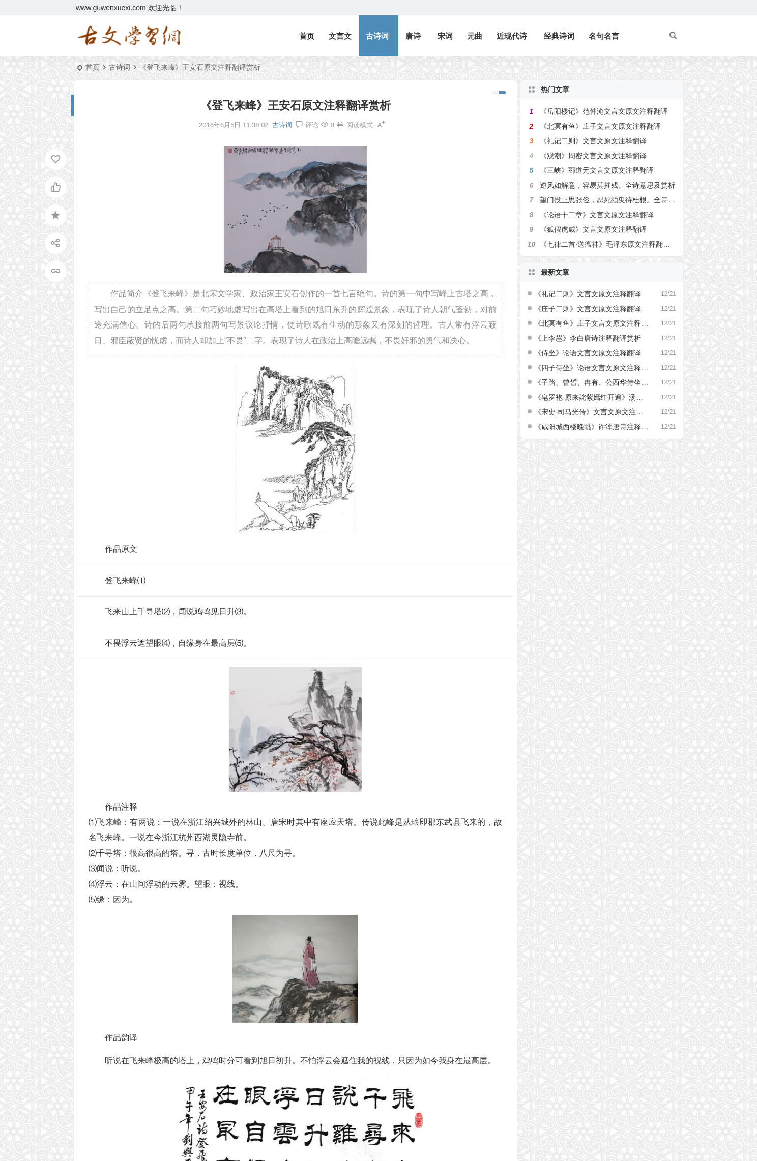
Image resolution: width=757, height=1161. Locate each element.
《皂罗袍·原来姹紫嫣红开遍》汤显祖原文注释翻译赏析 (591, 397)
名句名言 (604, 36)
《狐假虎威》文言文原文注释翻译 (593, 229)
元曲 (474, 36)
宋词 (445, 36)
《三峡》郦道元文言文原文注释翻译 (597, 170)
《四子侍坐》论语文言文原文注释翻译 (591, 368)
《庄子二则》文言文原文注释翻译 (587, 309)
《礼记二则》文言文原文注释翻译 (593, 141)
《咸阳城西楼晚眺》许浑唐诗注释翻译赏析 (591, 427)
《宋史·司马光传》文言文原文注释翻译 (591, 412)
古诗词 (377, 36)
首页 (306, 36)
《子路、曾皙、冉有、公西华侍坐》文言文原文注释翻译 (591, 382)
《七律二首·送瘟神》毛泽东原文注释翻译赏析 (612, 244)
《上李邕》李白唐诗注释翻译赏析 (587, 338)
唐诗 (413, 36)
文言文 (340, 36)
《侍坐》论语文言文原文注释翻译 (587, 353)
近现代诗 (512, 36)
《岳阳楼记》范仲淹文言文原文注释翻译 (604, 111)
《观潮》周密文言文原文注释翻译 (593, 156)
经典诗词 (559, 36)
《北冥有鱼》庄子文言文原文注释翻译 (600, 126)
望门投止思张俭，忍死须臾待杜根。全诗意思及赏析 (622, 200)
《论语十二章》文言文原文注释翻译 (597, 215)
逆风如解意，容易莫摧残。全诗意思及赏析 (607, 185)
